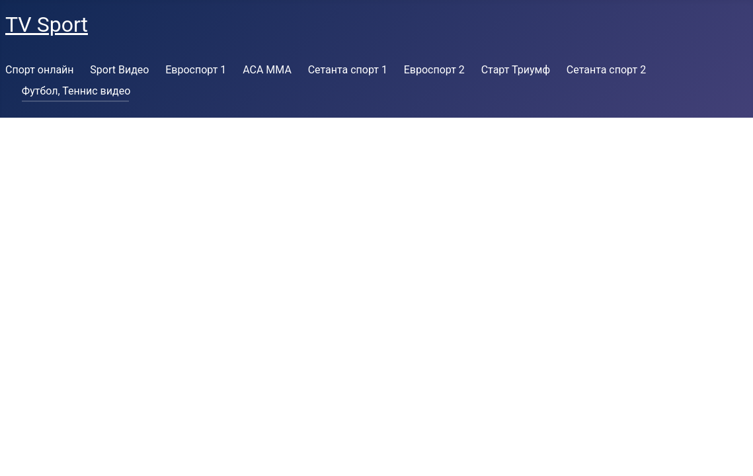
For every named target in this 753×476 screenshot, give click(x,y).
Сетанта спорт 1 (347, 69)
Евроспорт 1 (195, 69)
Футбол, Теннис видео (76, 91)
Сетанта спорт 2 (606, 69)
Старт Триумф (515, 69)
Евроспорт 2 (434, 69)
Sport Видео (119, 69)
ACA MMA (267, 69)
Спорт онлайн (39, 69)
